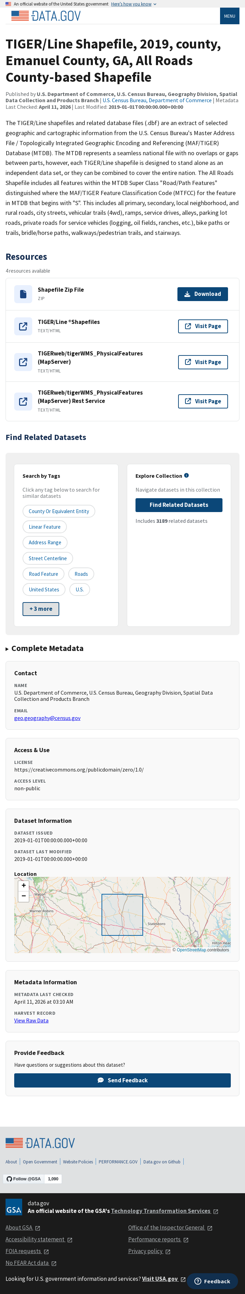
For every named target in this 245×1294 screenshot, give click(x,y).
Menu (229, 16)
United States (44, 589)
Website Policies (78, 1162)
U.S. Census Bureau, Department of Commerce (157, 100)
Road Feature (43, 574)
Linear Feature (45, 526)
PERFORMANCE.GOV (118, 1162)
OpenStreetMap (191, 950)
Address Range (45, 542)
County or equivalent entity (59, 511)
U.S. (80, 589)
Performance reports (158, 1239)
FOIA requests (27, 1251)
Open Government (40, 1162)
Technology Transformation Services (165, 1211)
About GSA (23, 1227)
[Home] (45, 16)
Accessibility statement (39, 1239)
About (11, 1162)
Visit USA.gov (164, 1279)
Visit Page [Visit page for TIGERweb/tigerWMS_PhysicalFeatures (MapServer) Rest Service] (203, 401)
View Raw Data (31, 1020)
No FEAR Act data (31, 1263)
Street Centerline (48, 558)
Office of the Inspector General (170, 1227)
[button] (23, 886)
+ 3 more (40, 609)
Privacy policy (149, 1251)
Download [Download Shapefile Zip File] (202, 294)
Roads (81, 574)
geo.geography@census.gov (47, 717)
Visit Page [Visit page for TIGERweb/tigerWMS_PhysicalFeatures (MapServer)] (203, 362)
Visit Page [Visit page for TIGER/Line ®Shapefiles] (203, 326)
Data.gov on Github (162, 1162)
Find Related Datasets (179, 505)
